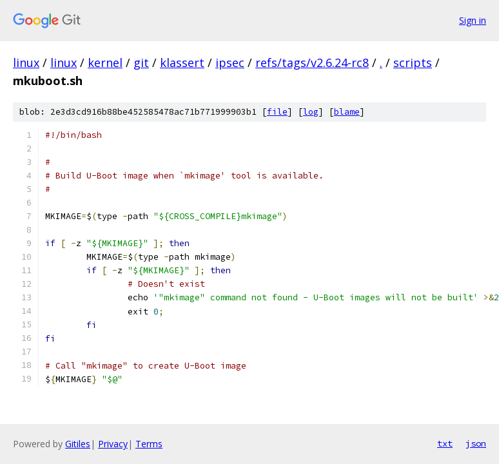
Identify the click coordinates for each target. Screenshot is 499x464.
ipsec (229, 62)
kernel (105, 62)
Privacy (113, 444)
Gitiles (77, 444)
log (310, 111)
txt (445, 443)
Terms (148, 444)
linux (26, 62)
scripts (412, 62)
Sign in (472, 20)
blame (347, 111)
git (141, 62)
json (475, 443)
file (277, 111)
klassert (182, 62)
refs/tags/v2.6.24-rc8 (312, 62)
